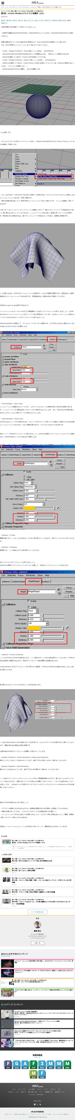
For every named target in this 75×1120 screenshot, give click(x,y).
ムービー (39, 1089)
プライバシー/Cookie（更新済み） (60, 1114)
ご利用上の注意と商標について (21, 1114)
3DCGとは (10, 1092)
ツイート (14, 17)
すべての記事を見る (37, 912)
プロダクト (53, 1089)
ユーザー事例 (31, 1089)
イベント (46, 1089)
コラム (7, 7)
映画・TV (23, 1092)
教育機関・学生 (49, 1092)
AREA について (8, 1114)
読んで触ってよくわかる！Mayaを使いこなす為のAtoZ (23, 7)
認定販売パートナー (60, 1092)
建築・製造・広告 (32, 1092)
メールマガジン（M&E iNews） (36, 1094)
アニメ (41, 1092)
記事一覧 (37, 943)
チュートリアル (22, 1089)
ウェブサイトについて (35, 1114)
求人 (59, 1089)
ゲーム (17, 1092)
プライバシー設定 (46, 1114)
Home (2, 7)
